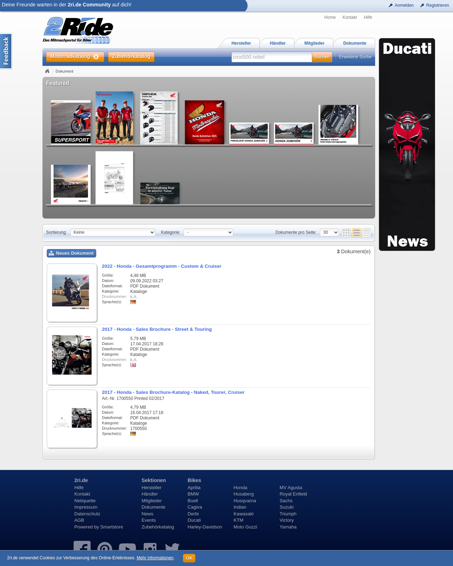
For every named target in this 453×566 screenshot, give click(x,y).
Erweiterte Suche (355, 57)
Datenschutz (87, 513)
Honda (240, 487)
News (147, 513)
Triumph (288, 513)
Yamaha (288, 527)
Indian (240, 507)
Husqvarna (245, 500)
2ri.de (81, 480)
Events (149, 520)
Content (6, 51)
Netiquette (85, 500)
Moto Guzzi (245, 527)
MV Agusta (291, 487)
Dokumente (153, 507)
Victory (287, 520)
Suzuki (287, 507)
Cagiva (195, 507)
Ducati (194, 520)
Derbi (193, 513)
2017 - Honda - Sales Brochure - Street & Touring (157, 329)
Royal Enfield (293, 494)
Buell (193, 500)
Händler (150, 494)
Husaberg (244, 494)
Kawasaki (243, 513)
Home (330, 17)
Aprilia (194, 487)
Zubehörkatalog (158, 527)
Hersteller (151, 487)
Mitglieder (152, 500)
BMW (193, 494)
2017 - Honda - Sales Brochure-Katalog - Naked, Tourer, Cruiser (173, 392)
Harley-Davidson (205, 527)
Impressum (85, 507)
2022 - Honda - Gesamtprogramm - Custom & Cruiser (162, 266)
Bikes (194, 480)
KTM (238, 520)
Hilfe (368, 17)
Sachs (286, 500)
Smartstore (111, 527)
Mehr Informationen (155, 557)
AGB (79, 520)
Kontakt (350, 17)
